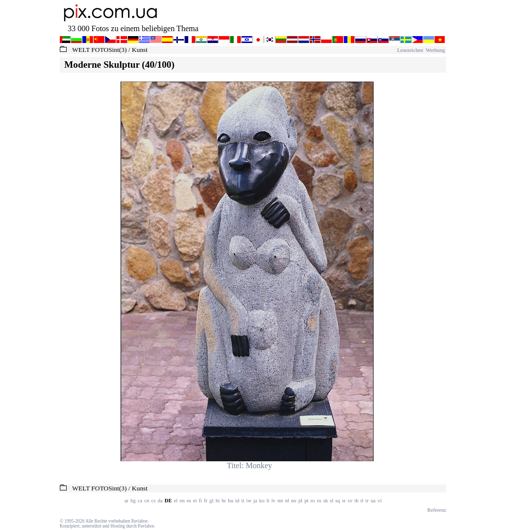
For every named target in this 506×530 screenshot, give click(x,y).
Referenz (436, 510)
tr (367, 500)
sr (344, 500)
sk (325, 500)
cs (153, 500)
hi (217, 500)
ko (262, 500)
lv (273, 500)
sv (350, 500)
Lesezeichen (410, 50)
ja (255, 500)
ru (319, 500)
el (176, 500)
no (293, 500)
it (242, 500)
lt (267, 500)
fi (200, 500)
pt (306, 500)
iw (249, 500)
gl (211, 500)
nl (287, 500)
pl (300, 500)
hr (223, 500)
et (195, 500)
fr (206, 500)
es (189, 500)
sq (338, 500)
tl (362, 500)
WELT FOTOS (92, 49)
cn (146, 500)
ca (140, 500)
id (237, 500)
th (356, 500)
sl (332, 500)
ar (126, 500)
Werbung (434, 50)
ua (373, 500)
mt (280, 500)
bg (133, 500)
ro (312, 500)
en (182, 500)
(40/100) (158, 64)
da (160, 500)
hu (230, 500)
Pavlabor (139, 521)
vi (379, 500)
